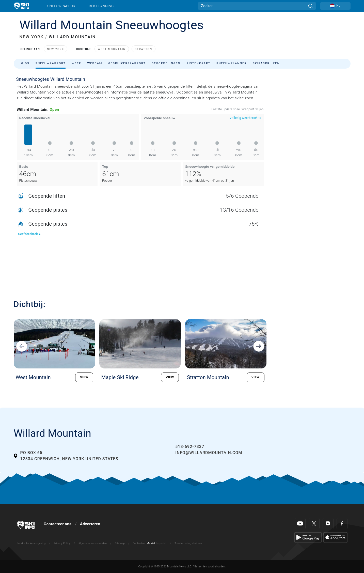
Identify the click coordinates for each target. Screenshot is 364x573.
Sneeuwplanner (231, 63)
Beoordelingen (166, 63)
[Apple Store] (335, 537)
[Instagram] (328, 523)
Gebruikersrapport (127, 63)
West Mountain (111, 49)
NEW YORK (32, 37)
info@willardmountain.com (208, 452)
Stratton (143, 49)
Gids (25, 63)
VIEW (84, 377)
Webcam (94, 63)
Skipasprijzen (266, 63)
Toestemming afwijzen (188, 543)
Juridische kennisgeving (31, 543)
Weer (76, 63)
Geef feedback (29, 234)
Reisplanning (101, 6)
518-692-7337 (189, 446)
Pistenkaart (199, 63)
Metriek (151, 543)
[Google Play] (308, 537)
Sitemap (120, 543)
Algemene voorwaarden (92, 543)
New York (55, 49)
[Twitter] (314, 523)
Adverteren (90, 524)
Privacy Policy (62, 543)
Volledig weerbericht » (245, 118)
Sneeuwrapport (62, 6)
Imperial (161, 543)
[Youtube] (300, 523)
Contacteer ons (57, 524)
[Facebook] (342, 523)
